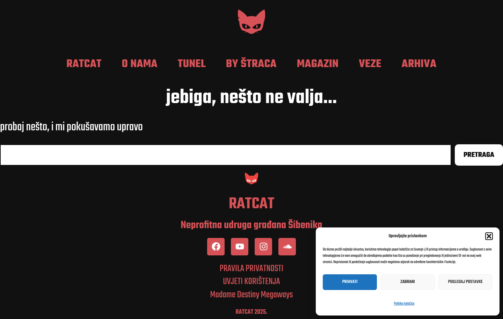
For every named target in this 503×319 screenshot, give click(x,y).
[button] (489, 236)
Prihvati (350, 281)
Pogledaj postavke (465, 281)
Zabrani (407, 281)
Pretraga (479, 155)
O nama (140, 64)
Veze (370, 64)
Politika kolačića (404, 304)
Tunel (192, 64)
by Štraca (251, 64)
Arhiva (419, 64)
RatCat (84, 64)
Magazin (317, 64)
